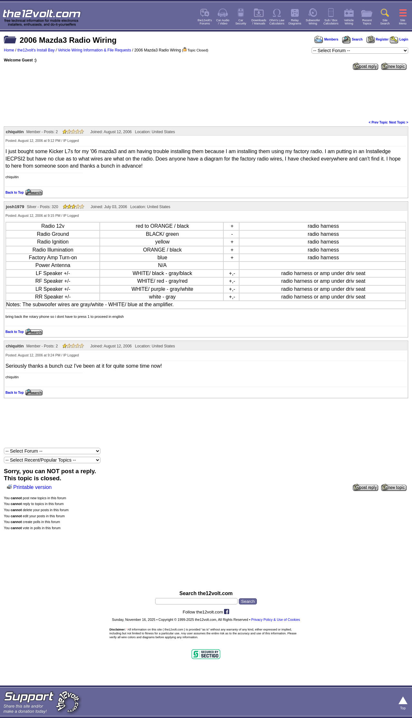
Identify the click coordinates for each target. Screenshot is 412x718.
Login (399, 39)
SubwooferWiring (313, 22)
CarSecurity (240, 22)
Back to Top (14, 192)
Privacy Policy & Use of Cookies (275, 619)
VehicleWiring (349, 22)
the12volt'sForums (205, 22)
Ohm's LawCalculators (277, 22)
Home (9, 50)
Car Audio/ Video (222, 22)
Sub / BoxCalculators (331, 22)
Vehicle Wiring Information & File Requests (94, 50)
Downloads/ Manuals (258, 22)
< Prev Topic (378, 122)
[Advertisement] (206, 94)
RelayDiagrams (294, 22)
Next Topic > (398, 122)
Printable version (32, 487)
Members (326, 39)
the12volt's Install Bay (36, 50)
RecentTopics (367, 22)
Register (377, 39)
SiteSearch (385, 22)
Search (352, 39)
